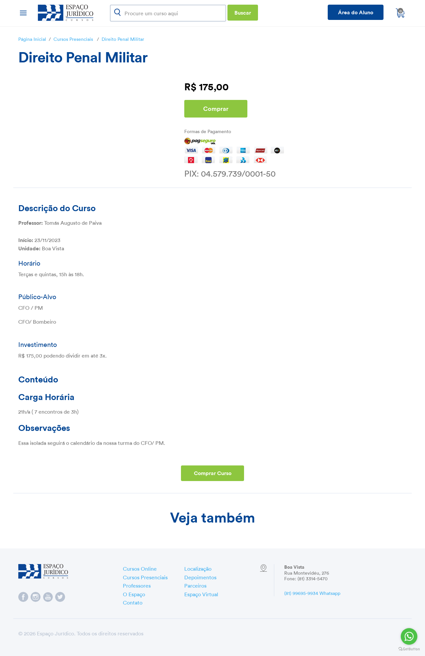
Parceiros (195, 585)
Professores (137, 585)
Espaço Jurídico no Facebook (23, 597)
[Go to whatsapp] (409, 636)
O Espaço (134, 593)
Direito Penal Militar (123, 38)
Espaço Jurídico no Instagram (36, 597)
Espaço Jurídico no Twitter (60, 597)
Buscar (242, 12)
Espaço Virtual (201, 593)
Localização (198, 568)
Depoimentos (200, 576)
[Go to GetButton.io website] (409, 649)
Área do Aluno (355, 11)
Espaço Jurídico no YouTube (48, 597)
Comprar (215, 108)
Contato (132, 602)
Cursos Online (140, 568)
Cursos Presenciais (73, 38)
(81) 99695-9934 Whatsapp (312, 592)
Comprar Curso (212, 472)
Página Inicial (32, 38)
